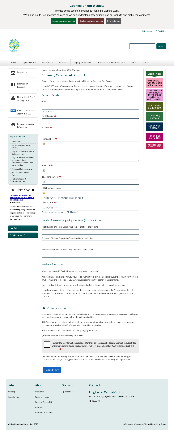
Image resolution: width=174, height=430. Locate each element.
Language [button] (146, 31)
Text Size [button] (160, 31)
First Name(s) (47, 116)
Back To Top (13, 397)
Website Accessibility (44, 402)
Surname (45, 127)
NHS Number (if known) (52, 188)
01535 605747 (96, 400)
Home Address (48, 139)
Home (44, 70)
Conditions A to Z (17, 235)
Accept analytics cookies (63, 21)
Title (44, 101)
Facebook (68, 391)
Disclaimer (39, 391)
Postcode (46, 165)
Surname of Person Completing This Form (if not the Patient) (68, 238)
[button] (29, 62)
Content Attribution (44, 412)
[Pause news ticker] (33, 190)
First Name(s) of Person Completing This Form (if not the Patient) (70, 226)
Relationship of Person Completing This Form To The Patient (68, 249)
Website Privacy (42, 397)
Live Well (13, 228)
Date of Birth (47, 202)
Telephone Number (50, 177)
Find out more (113, 21)
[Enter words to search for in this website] (142, 46)
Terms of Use (82, 356)
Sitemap (11, 391)
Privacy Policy (67, 356)
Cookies (38, 407)
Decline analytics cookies (91, 21)
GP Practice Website (132, 424)
